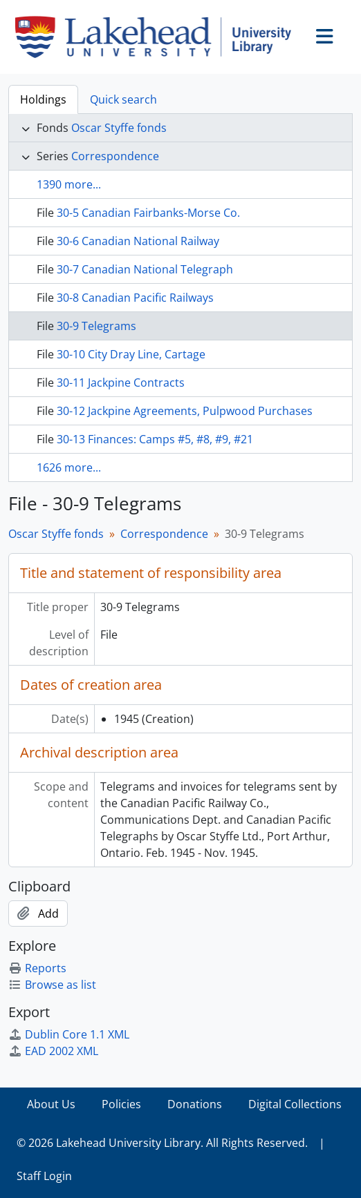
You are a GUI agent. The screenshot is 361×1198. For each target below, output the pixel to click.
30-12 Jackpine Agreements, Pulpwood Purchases (185, 410)
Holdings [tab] (43, 99)
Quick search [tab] (123, 99)
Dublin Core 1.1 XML (68, 1034)
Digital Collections (295, 1104)
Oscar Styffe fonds (119, 127)
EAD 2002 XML (53, 1051)
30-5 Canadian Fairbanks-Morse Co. (148, 212)
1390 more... (69, 184)
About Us (51, 1104)
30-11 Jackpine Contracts (121, 382)
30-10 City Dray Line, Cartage (131, 354)
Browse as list (52, 984)
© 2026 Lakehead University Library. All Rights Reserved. (162, 1142)
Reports (37, 968)
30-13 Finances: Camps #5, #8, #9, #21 (155, 439)
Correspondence (115, 156)
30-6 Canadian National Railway (138, 241)
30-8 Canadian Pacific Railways (135, 297)
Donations (194, 1104)
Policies (121, 1104)
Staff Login (44, 1175)
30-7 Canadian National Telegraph (145, 269)
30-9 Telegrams (96, 326)
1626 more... (69, 467)
